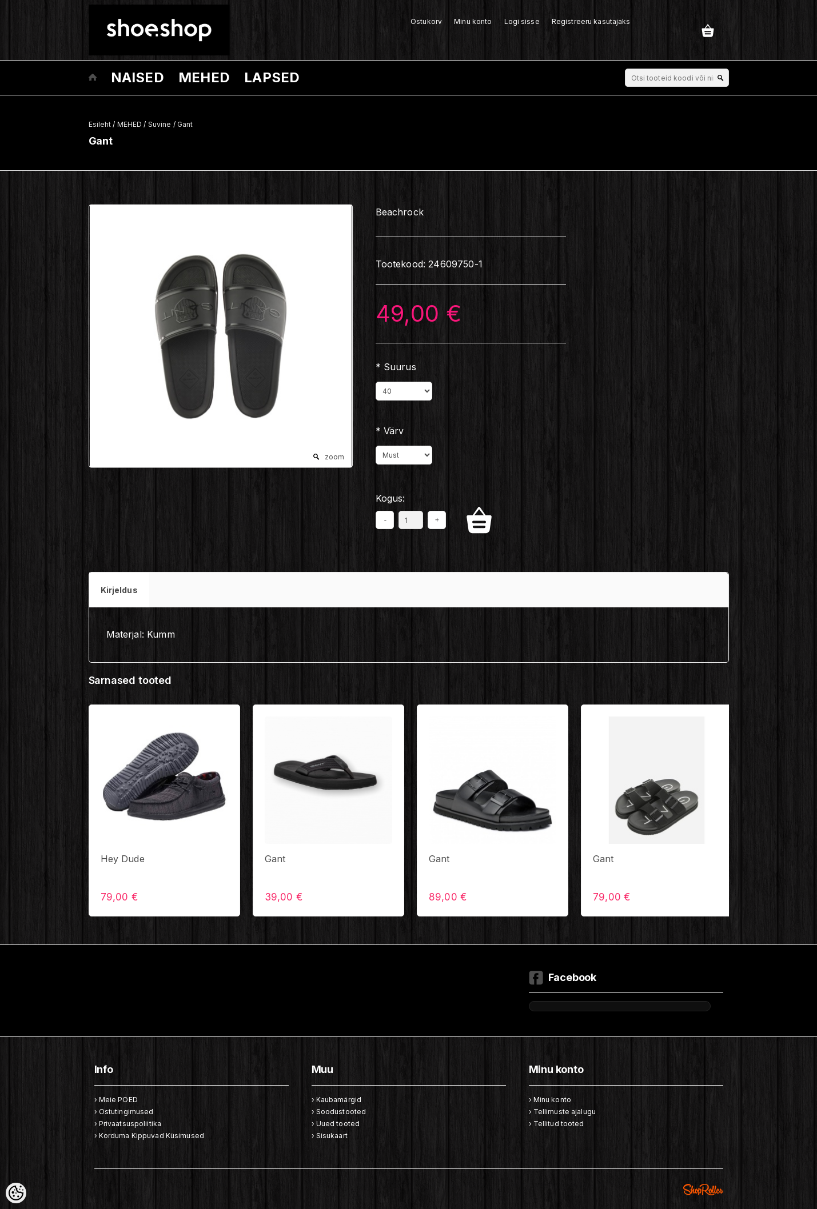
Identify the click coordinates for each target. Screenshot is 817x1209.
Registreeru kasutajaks (591, 21)
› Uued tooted (336, 1123)
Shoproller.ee (703, 1189)
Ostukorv (426, 21)
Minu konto (473, 21)
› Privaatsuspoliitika (128, 1123)
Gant (185, 124)
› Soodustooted (339, 1111)
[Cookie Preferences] (16, 1193)
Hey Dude (123, 858)
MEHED (204, 77)
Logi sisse (522, 21)
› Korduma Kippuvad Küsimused (149, 1135)
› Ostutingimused (124, 1111)
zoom (334, 457)
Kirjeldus (119, 590)
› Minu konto (550, 1099)
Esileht (100, 124)
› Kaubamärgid (337, 1099)
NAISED (137, 77)
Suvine (160, 124)
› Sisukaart (330, 1135)
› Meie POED (116, 1099)
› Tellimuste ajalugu (562, 1111)
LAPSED (272, 77)
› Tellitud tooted (556, 1123)
